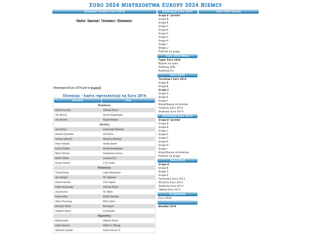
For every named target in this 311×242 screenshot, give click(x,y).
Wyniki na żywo (168, 63)
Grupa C (164, 26)
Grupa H (164, 40)
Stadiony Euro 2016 (171, 111)
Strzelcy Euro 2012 (171, 182)
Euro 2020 (165, 198)
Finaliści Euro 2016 (171, 107)
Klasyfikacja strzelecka (174, 152)
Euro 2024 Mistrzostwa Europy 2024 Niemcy (155, 5)
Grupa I (163, 44)
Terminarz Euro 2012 (172, 178)
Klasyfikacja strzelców (173, 104)
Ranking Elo (166, 70)
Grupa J (163, 47)
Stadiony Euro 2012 (171, 186)
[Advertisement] (104, 54)
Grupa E (163, 97)
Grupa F (163, 33)
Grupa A (164, 19)
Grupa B (164, 22)
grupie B (96, 87)
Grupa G (164, 37)
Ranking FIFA (167, 67)
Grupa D (164, 29)
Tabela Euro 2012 (170, 189)
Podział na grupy (169, 51)
